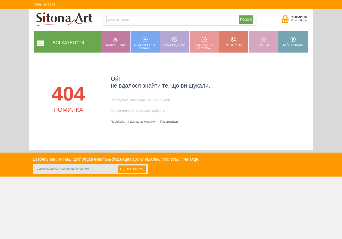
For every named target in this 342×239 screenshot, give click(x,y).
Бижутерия (115, 42)
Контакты (233, 42)
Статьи (263, 42)
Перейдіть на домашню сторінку (133, 121)
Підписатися (131, 169)
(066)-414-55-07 (45, 4)
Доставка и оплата (204, 43)
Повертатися (169, 121)
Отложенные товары (145, 43)
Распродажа (174, 42)
